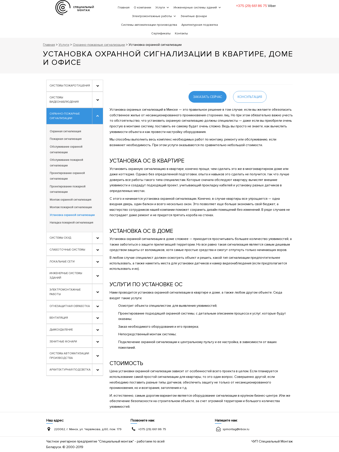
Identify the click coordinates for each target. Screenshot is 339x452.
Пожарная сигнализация (66, 139)
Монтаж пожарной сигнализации (71, 207)
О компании (142, 7)
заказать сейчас (207, 97)
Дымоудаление (61, 329)
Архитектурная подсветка (199, 25)
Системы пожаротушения (70, 85)
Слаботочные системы (67, 249)
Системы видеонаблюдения (64, 100)
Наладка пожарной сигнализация (71, 222)
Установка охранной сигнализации (72, 215)
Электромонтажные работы (152, 16)
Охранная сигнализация (65, 131)
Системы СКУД (60, 238)
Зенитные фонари (194, 16)
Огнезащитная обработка (70, 306)
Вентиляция (59, 317)
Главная (124, 7)
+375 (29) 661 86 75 (251, 6)
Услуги (160, 7)
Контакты (181, 33)
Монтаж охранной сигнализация (70, 199)
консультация (250, 97)
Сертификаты (161, 33)
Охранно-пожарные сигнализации (65, 116)
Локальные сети (62, 261)
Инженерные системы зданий (195, 7)
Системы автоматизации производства (149, 25)
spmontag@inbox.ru (236, 429)
